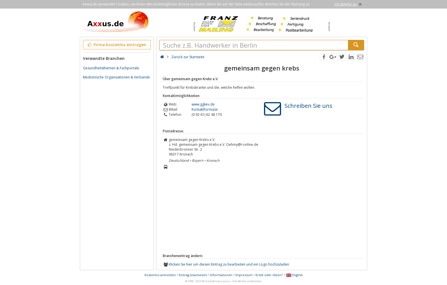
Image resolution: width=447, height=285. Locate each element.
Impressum (244, 275)
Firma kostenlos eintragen (116, 44)
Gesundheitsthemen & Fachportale (111, 68)
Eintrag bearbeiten (193, 275)
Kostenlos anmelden (160, 275)
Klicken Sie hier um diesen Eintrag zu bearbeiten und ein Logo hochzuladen (229, 264)
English (294, 275)
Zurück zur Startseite (187, 56)
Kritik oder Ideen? (269, 275)
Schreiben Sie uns (308, 106)
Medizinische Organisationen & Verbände (116, 77)
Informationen (221, 275)
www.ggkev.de (203, 104)
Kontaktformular (205, 109)
